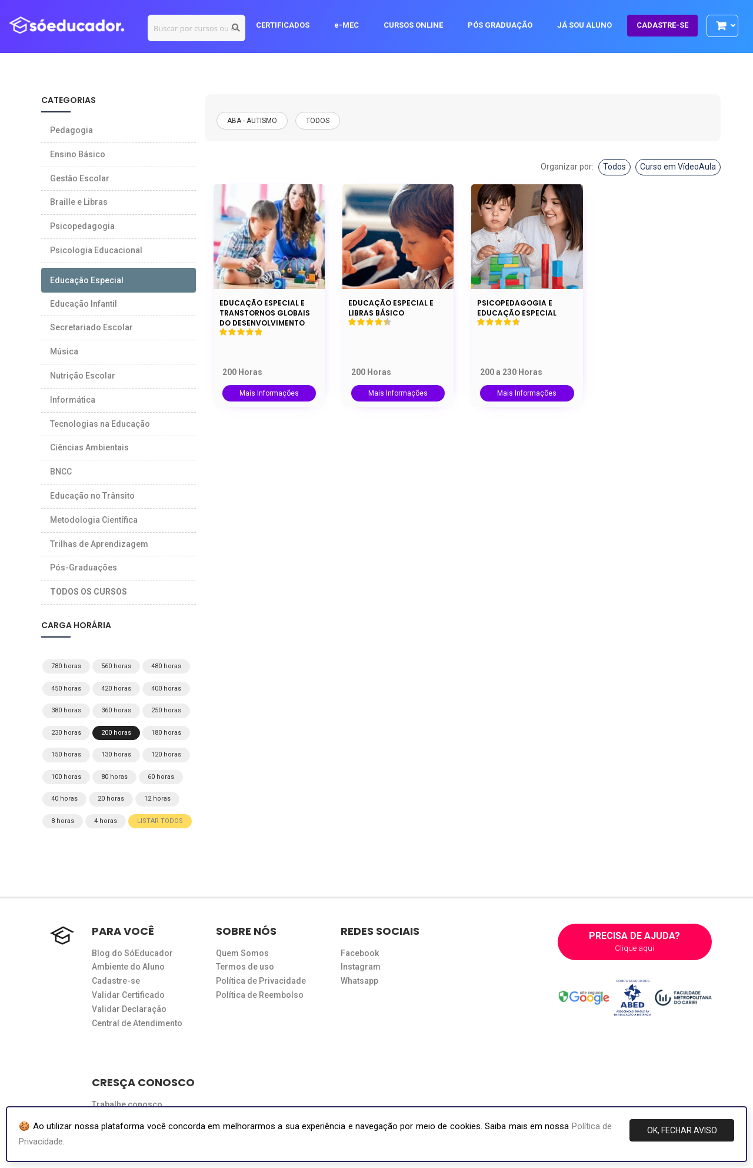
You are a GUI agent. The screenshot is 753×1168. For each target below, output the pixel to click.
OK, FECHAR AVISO (682, 1130)
